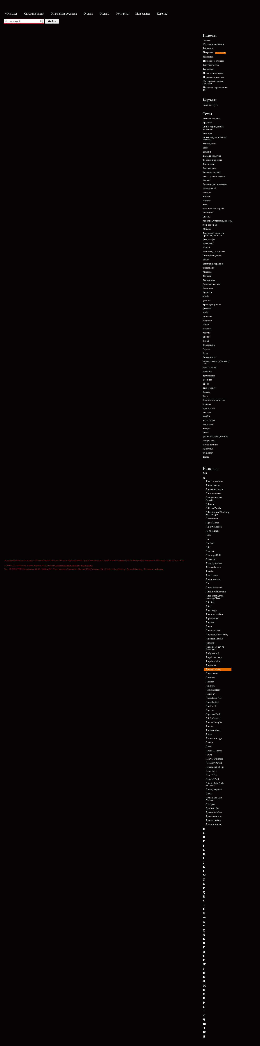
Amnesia (210, 642)
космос (207, 180)
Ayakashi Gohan (214, 812)
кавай (206, 340)
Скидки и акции (34, 13)
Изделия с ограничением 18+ (215, 88)
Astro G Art (211, 775)
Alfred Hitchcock (214, 587)
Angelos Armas (213, 669)
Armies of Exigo (214, 738)
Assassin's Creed (214, 762)
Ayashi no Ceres (214, 816)
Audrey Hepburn (214, 789)
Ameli (209, 626)
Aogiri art (210, 693)
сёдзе (205, 147)
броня (206, 383)
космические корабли (214, 208)
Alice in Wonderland (216, 591)
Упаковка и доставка (64, 13)
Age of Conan (212, 522)
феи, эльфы (209, 239)
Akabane (210, 551)
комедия (207, 320)
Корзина (162, 13)
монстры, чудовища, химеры (217, 220)
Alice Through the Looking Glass (214, 596)
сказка (206, 456)
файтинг (207, 308)
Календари (208, 69)
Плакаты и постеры (213, 73)
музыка (207, 228)
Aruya (209, 754)
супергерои (209, 163)
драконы (207, 122)
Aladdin (210, 571)
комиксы (207, 328)
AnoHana (210, 677)
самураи (207, 192)
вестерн (207, 412)
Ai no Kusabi (212, 530)
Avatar (209, 793)
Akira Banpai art (214, 563)
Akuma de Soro (213, 567)
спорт (206, 259)
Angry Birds (212, 673)
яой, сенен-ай (210, 224)
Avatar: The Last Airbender (214, 798)
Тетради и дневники (213, 44)
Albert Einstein (213, 579)
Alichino (210, 602)
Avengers (210, 804)
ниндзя (206, 196)
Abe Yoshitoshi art (215, 481)
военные (207, 379)
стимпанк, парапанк (213, 263)
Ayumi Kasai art (214, 824)
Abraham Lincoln (214, 489)
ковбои (206, 416)
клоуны (207, 404)
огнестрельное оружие (214, 176)
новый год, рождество (214, 251)
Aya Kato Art (212, 808)
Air (207, 538)
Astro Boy (211, 771)
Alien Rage (211, 610)
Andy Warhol (212, 653)
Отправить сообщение (153, 569)
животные (208, 448)
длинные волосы (211, 284)
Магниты (208, 56)
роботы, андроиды (212, 159)
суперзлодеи (209, 168)
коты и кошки (210, 367)
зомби (206, 296)
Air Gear (210, 543)
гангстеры (208, 424)
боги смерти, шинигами (215, 184)
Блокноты (208, 48)
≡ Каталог (11, 13)
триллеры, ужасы (212, 304)
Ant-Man (210, 685)
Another (210, 681)
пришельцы (209, 408)
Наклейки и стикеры (213, 60)
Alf (207, 583)
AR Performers (213, 718)
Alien (208, 606)
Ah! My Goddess (214, 526)
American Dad (213, 630)
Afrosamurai (212, 518)
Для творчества (211, 64)
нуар (205, 353)
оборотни (208, 212)
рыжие (206, 300)
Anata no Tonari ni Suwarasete (215, 648)
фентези (207, 275)
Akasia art (211, 559)
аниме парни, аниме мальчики (213, 127)
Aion (208, 534)
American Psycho (214, 638)
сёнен (206, 324)
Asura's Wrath (212, 779)
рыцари (207, 151)
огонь (206, 432)
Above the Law (213, 485)
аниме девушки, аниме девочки (214, 138)
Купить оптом (87, 565)
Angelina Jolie (213, 661)
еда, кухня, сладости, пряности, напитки (213, 234)
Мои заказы (142, 13)
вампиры (207, 133)
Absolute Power (213, 493)
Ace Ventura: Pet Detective (214, 498)
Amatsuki (210, 622)
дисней (206, 336)
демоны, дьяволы (212, 118)
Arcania (209, 726)
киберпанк (208, 267)
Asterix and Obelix (215, 766)
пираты (206, 200)
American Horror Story (217, 634)
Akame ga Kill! (213, 555)
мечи (205, 204)
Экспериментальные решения (213, 82)
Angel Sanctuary (214, 657)
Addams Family (213, 508)
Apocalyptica (212, 702)
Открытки (214, 52)
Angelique (211, 665)
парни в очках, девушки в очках (216, 362)
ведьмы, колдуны (212, 155)
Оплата (88, 13)
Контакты (122, 13)
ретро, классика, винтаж (215, 436)
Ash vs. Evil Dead (214, 758)
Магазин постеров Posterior (67, 565)
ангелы (206, 216)
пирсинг (207, 371)
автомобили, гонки (212, 255)
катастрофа (209, 420)
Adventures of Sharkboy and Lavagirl (217, 513)
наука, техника (210, 444)
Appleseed (211, 706)
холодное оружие (212, 172)
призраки (207, 243)
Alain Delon (212, 575)
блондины (208, 288)
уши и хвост (209, 387)
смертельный (209, 188)
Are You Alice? (213, 730)
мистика (207, 271)
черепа (206, 348)
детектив (207, 316)
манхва (206, 332)
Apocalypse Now (214, 697)
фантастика (209, 280)
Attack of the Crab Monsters (215, 784)
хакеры (206, 428)
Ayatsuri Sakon (213, 820)
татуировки (209, 375)
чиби (205, 312)
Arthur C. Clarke (214, 750)
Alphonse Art (212, 618)
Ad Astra (210, 504)
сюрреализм (209, 440)
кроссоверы (209, 344)
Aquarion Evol (213, 714)
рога (205, 396)
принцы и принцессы (214, 400)
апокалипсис (209, 357)
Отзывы (104, 13)
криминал (208, 452)
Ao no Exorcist (213, 689)
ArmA (209, 734)
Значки (206, 40)
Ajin (208, 547)
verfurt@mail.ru (118, 569)
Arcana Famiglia (214, 722)
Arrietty (209, 742)
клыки (206, 391)
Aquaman (210, 710)
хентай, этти (209, 143)
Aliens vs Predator (215, 614)
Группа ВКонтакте (134, 569)
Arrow (209, 746)
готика (206, 247)
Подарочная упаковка (214, 77)
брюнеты (207, 292)
